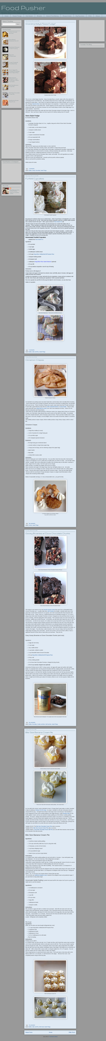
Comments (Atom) (53, 1036)
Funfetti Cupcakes (34, 179)
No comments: (32, 523)
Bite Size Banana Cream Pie (39, 732)
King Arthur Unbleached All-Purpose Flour (44, 254)
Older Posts (72, 1032)
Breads (39, 16)
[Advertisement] (11, 133)
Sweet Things (17, 16)
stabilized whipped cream (40, 875)
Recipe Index (67, 16)
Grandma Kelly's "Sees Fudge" (40, 24)
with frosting (51, 611)
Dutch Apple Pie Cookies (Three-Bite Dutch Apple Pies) (14, 71)
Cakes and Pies (35, 351)
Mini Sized (41, 1026)
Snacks (30, 525)
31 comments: (32, 1025)
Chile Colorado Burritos (52, 406)
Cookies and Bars (41, 724)
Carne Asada (63, 406)
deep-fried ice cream (42, 408)
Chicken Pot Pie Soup (41, 810)
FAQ (90, 16)
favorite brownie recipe (49, 609)
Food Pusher (23, 7)
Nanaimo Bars (35, 104)
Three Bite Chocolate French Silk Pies (43, 829)
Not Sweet (29, 16)
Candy (33, 170)
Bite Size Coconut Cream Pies (40, 828)
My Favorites (80, 16)
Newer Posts (28, 1032)
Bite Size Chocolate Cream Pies (44, 826)
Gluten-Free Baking (52, 16)
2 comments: (32, 168)
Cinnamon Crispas (34, 360)
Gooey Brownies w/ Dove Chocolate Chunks (47, 533)
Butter (30, 170)
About (98, 16)
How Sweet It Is (58, 221)
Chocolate (37, 170)
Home (6, 16)
